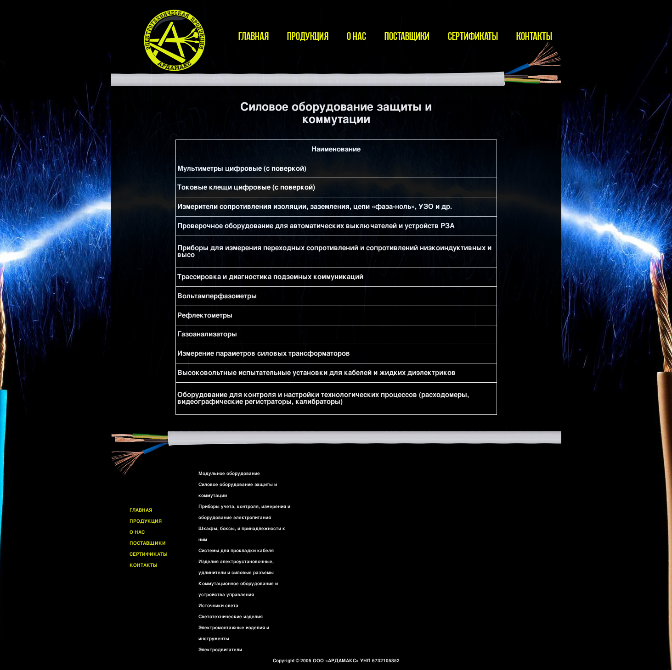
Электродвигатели (220, 650)
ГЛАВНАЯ (253, 36)
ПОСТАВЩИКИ (406, 36)
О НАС (356, 36)
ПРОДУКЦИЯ (307, 36)
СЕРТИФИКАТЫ (473, 36)
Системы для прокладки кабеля (236, 550)
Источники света (218, 605)
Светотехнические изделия (230, 616)
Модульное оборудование (229, 473)
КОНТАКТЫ (534, 36)
